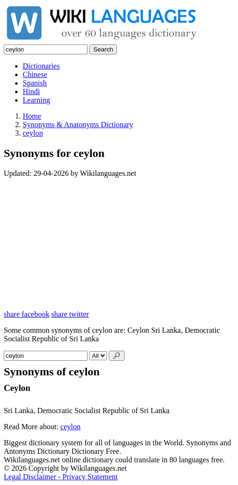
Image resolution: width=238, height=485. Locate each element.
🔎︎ (117, 355)
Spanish (35, 83)
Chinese (35, 74)
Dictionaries (41, 66)
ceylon (71, 427)
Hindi (31, 91)
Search (103, 49)
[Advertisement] (119, 244)
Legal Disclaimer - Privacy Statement (61, 477)
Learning (36, 100)
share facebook (26, 314)
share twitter (70, 314)
